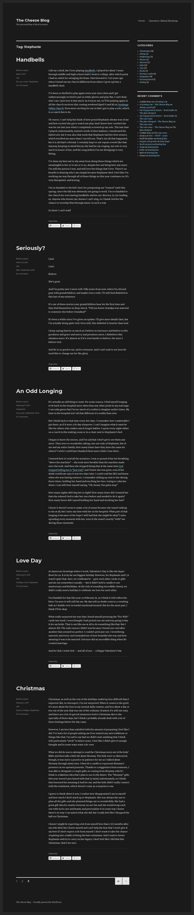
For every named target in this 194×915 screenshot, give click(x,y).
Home (141, 21)
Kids (142, 65)
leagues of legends (148, 141)
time (33, 270)
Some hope (165, 141)
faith (18, 270)
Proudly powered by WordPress (47, 902)
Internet (143, 62)
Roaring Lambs (146, 74)
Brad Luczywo (22, 70)
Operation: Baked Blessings (163, 21)
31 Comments (22, 85)
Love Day (29, 560)
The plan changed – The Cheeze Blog (156, 121)
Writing (143, 82)
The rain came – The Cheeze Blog (154, 127)
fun (17, 81)
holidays (19, 582)
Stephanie (33, 81)
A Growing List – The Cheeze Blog (155, 104)
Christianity (145, 51)
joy (21, 81)
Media (142, 71)
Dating (143, 54)
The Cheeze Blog (32, 20)
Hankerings (145, 57)
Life (17, 78)
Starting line (161, 138)
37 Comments (22, 714)
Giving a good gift (147, 107)
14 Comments (22, 417)
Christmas (30, 688)
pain (23, 413)
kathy (142, 150)
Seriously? (30, 248)
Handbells (30, 59)
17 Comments (22, 586)
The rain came (146, 119)
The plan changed (148, 113)
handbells (90, 70)
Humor (143, 59)
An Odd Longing (39, 391)
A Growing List (160, 102)
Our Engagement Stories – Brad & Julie (157, 110)
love (18, 413)
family (18, 710)
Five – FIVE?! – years (158, 136)
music (25, 81)
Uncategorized (146, 79)
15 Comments (22, 274)
